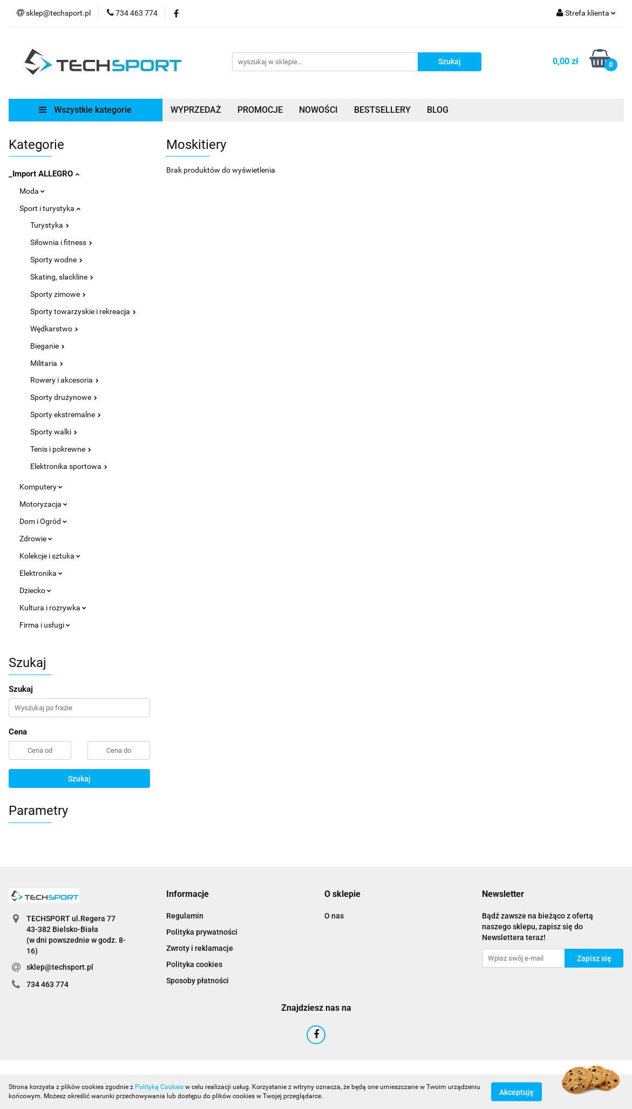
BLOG (437, 110)
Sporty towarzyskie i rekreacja (83, 311)
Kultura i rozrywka (52, 607)
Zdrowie (35, 538)
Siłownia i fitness (61, 242)
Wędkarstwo (54, 328)
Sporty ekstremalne (65, 414)
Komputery (41, 486)
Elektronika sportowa (68, 466)
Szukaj (79, 778)
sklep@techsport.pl (59, 967)
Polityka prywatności (201, 932)
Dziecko (35, 590)
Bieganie (47, 346)
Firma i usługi (44, 625)
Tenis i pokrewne (60, 449)
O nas (334, 915)
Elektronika (41, 573)
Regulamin (184, 915)
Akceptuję (516, 1091)
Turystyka (49, 225)
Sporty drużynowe (63, 397)
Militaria (46, 363)
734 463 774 (47, 984)
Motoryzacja (43, 504)
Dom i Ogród (43, 521)
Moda (32, 191)
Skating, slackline (61, 277)
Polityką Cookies (159, 1087)
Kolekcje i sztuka (49, 556)
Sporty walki (53, 431)
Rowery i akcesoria (64, 380)
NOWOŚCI (318, 110)
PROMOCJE (260, 110)
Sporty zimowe (58, 294)
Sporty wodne (56, 259)
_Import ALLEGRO (44, 174)
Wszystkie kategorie (85, 110)
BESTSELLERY (382, 110)
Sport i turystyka (49, 208)
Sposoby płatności (197, 980)
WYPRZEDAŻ (196, 110)
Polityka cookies (194, 964)
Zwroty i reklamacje (199, 948)
